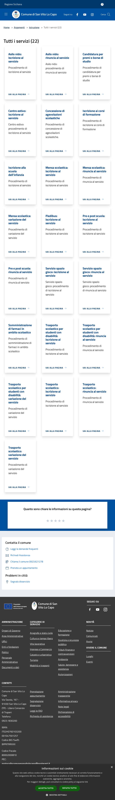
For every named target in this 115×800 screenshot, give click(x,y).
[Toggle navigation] (6, 14)
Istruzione (34, 27)
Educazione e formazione (64, 632)
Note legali (63, 706)
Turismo (34, 660)
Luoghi (89, 656)
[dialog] (57, 782)
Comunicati (92, 636)
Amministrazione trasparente (66, 694)
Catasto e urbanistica (41, 654)
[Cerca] (109, 14)
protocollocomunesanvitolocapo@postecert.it (26, 763)
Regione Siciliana (13, 4)
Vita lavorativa (37, 644)
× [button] (112, 767)
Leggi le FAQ (36, 711)
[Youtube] (84, 14)
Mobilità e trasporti (39, 665)
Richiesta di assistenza (41, 716)
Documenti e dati (10, 667)
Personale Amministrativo (10, 660)
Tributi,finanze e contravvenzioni (66, 652)
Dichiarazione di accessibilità (66, 714)
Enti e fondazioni (10, 647)
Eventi (89, 662)
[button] (57, 794)
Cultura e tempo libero (41, 638)
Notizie (89, 630)
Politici (5, 652)
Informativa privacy (68, 701)
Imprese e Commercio (41, 649)
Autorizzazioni (65, 674)
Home (7, 27)
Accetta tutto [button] (45, 788)
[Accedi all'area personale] (102, 4)
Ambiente (63, 659)
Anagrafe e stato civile (41, 633)
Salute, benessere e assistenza (68, 667)
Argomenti (19, 27)
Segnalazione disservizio (36, 703)
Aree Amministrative (12, 636)
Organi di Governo (11, 630)
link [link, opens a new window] (86, 782)
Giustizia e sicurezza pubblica (68, 642)
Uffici (4, 641)
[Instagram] (91, 14)
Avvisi (89, 641)
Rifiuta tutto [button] (69, 788)
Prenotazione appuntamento (37, 694)
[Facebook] (76, 14)
